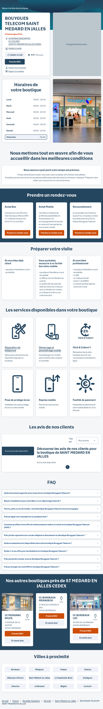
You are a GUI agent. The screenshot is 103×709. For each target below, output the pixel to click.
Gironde (47, 701)
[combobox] (87, 440)
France (15, 701)
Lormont (87, 686)
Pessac (63, 669)
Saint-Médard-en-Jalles (39, 678)
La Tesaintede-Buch (64, 678)
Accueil (5, 701)
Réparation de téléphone (12, 349)
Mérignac (39, 669)
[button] (51, 493)
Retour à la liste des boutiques (15, 8)
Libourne (15, 686)
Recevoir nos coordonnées (15, 67)
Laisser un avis (15, 54)
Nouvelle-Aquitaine (31, 701)
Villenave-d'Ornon (15, 678)
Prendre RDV (15, 62)
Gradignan (87, 678)
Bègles (64, 686)
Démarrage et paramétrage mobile (50, 349)
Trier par (71, 440)
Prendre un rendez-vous (17, 233)
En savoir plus (17, 640)
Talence (87, 669)
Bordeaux (15, 669)
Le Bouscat (39, 686)
